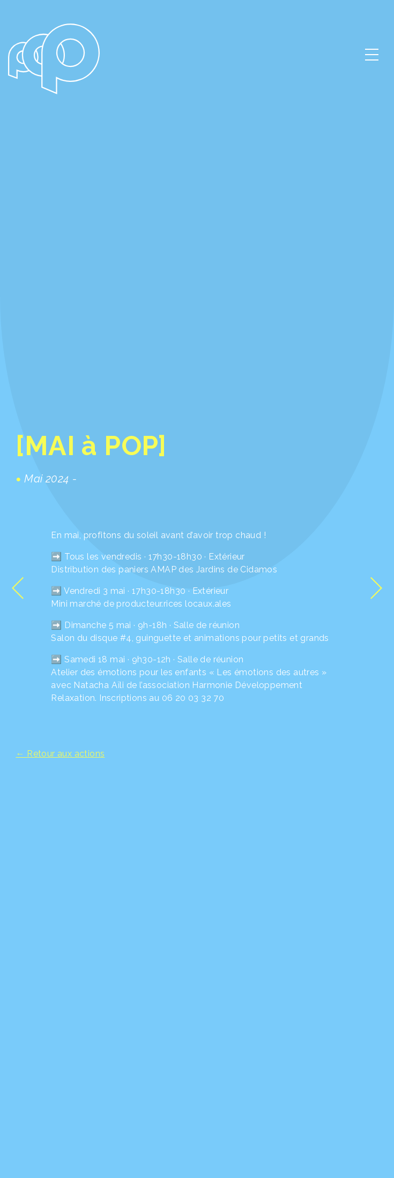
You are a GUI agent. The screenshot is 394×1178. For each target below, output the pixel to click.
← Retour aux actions (60, 754)
